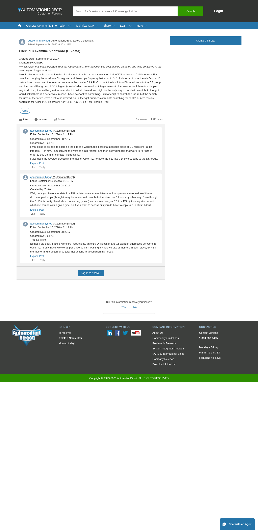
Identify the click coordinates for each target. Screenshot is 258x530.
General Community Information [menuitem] (48, 25)
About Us (157, 332)
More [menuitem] (141, 25)
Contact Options (208, 332)
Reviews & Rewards (164, 343)
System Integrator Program (168, 348)
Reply (42, 167)
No (135, 307)
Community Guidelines (165, 338)
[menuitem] (20, 25)
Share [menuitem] (109, 25)
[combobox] (138, 11)
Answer (40, 119)
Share (59, 119)
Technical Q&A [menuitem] (86, 25)
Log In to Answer (91, 272)
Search (190, 11)
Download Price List (164, 364)
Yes (123, 307)
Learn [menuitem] (126, 25)
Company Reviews (163, 359)
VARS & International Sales (168, 353)
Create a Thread (205, 40)
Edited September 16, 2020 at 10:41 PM (49, 44)
